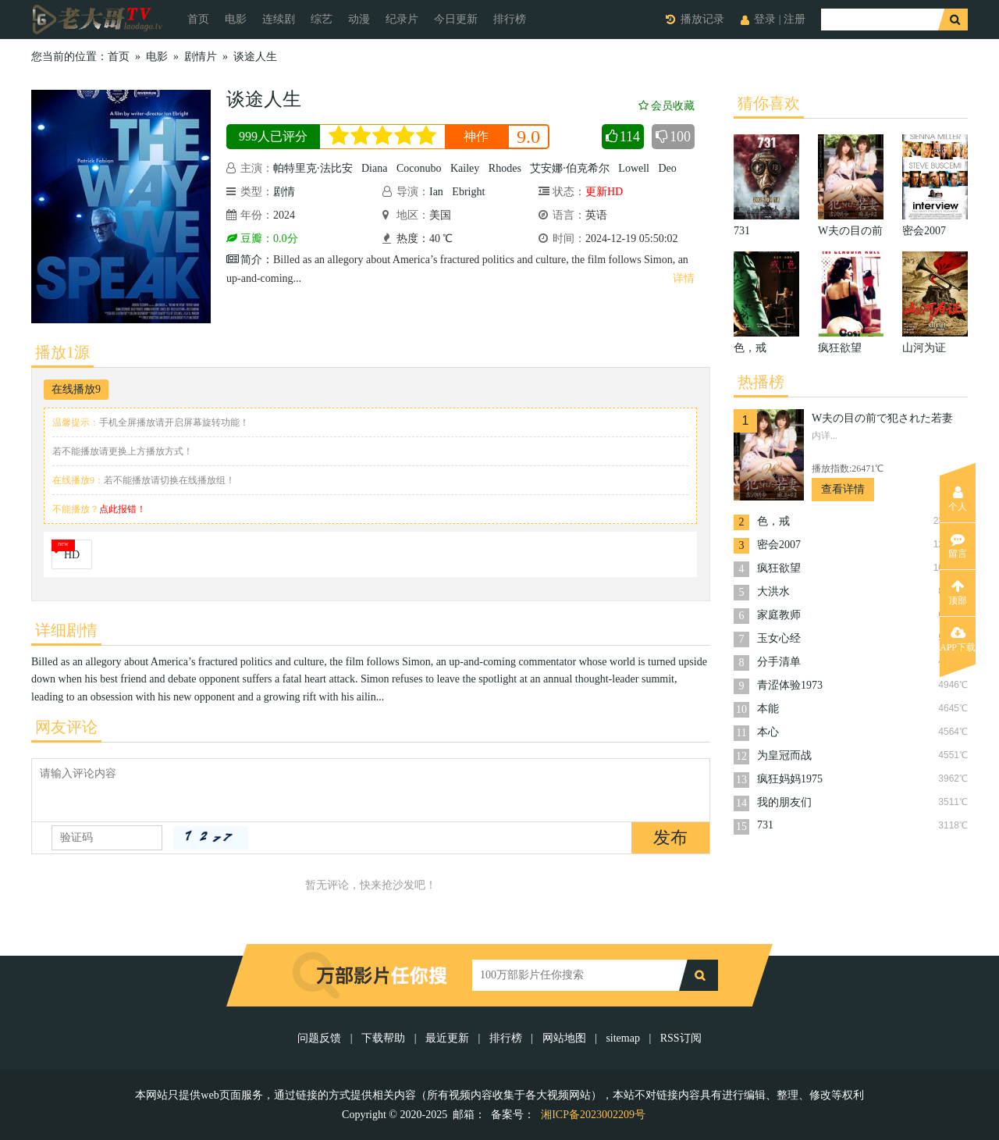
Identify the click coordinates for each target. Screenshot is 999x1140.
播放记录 (702, 19)
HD (72, 555)
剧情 (284, 192)
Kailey (464, 168)
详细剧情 (66, 630)
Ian (436, 192)
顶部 (957, 592)
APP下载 (958, 639)
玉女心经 (779, 638)
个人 (957, 499)
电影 (236, 19)
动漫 (359, 19)
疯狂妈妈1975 (790, 779)
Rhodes (505, 168)
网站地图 (564, 1038)
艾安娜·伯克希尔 (570, 168)
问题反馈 (320, 1038)
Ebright (468, 192)
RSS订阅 (681, 1038)
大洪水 (773, 591)
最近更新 (447, 1038)
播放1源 (62, 352)
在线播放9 (76, 389)
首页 (198, 19)
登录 (765, 19)
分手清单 (779, 662)
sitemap (623, 1038)
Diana (374, 168)
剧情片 (200, 56)
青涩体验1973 (790, 685)
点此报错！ (122, 509)
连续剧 (278, 19)
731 (765, 825)
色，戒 (773, 521)
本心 (768, 732)
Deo (667, 168)
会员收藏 (666, 106)
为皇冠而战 (784, 755)
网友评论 (66, 727)
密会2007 (779, 544)
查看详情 (843, 489)
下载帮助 (383, 1038)
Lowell (633, 168)
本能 (768, 708)
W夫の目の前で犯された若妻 (882, 418)
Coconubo (419, 168)
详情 (684, 278)
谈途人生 (255, 56)
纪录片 (402, 19)
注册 (794, 19)
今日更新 (456, 19)
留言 (957, 546)
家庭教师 (779, 615)
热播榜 (761, 381)
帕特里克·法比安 (313, 168)
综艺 (321, 19)
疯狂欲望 (779, 568)
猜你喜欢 (769, 103)
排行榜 (509, 19)
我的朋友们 (784, 802)
